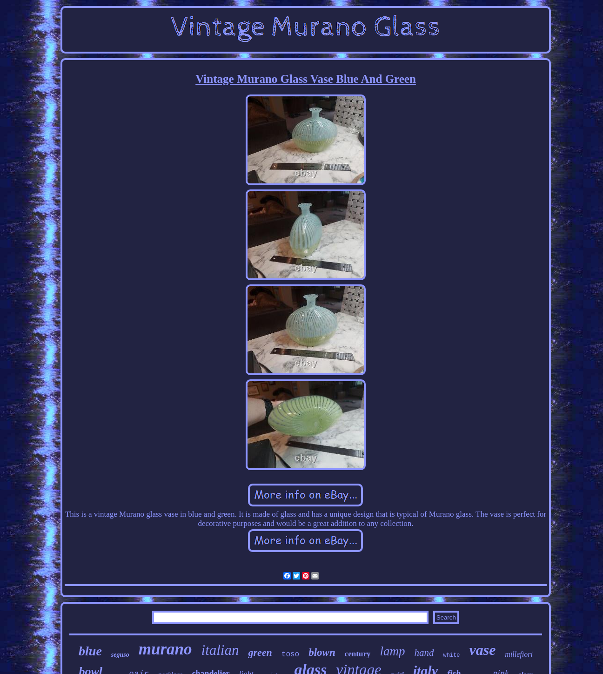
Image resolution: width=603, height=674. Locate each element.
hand (424, 652)
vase (482, 649)
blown (321, 652)
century (358, 653)
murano (165, 649)
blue (90, 651)
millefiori (519, 654)
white (451, 655)
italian (220, 650)
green (260, 652)
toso (290, 654)
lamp (392, 651)
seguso (120, 654)
